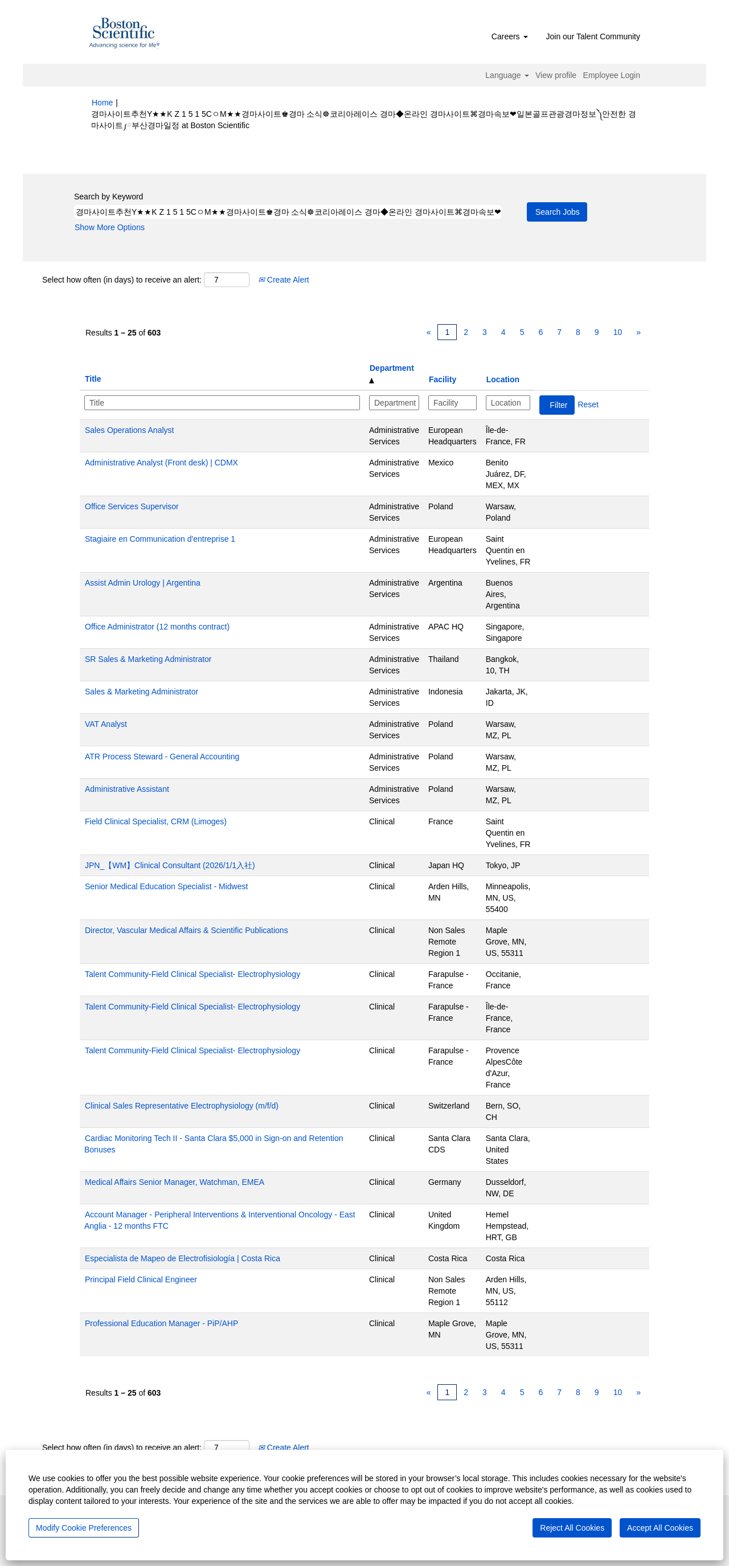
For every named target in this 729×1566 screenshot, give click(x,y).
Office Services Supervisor (132, 506)
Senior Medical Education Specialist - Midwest (166, 886)
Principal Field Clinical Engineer (141, 1279)
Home (102, 102)
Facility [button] (442, 379)
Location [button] (502, 379)
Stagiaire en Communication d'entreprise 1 (160, 538)
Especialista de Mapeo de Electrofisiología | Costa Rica (182, 1258)
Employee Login (611, 75)
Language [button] (507, 75)
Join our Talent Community (593, 36)
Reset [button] (588, 404)
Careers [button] (510, 36)
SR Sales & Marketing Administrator (148, 659)
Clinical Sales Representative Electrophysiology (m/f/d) (182, 1105)
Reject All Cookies (572, 1527)
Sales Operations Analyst (129, 430)
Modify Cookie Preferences (84, 1527)
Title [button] (93, 378)
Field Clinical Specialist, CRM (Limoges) (156, 821)
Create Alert (283, 279)
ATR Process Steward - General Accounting (162, 756)
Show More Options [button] (110, 227)
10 (617, 332)
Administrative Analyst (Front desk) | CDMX (161, 462)
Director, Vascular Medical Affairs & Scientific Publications (186, 930)
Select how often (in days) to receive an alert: (122, 279)
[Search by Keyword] (287, 212)
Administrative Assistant (127, 789)
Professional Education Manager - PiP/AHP (161, 1323)
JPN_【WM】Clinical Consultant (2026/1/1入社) (170, 865)
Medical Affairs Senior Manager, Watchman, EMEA (174, 1182)
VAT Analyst (106, 724)
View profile (555, 75)
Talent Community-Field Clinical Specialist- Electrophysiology (192, 974)
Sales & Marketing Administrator (141, 691)
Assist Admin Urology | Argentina (142, 582)
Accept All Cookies (660, 1527)
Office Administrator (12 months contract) (157, 626)
